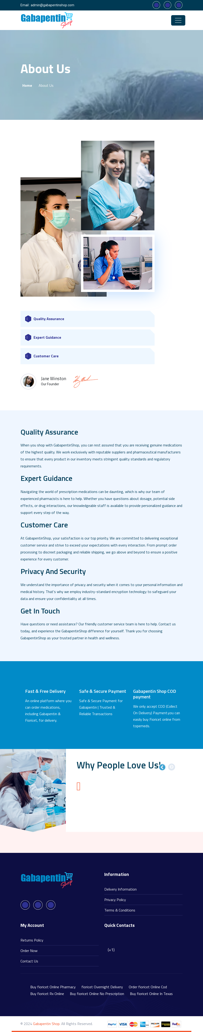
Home (27, 85)
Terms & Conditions (119, 910)
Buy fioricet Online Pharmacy (53, 987)
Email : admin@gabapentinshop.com (47, 5)
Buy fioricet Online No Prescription (97, 993)
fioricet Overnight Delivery (102, 987)
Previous (162, 767)
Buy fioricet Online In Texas (151, 993)
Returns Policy (31, 940)
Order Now (28, 950)
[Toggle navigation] (178, 20)
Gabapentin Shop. (46, 1023)
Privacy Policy (115, 899)
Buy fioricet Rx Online (47, 993)
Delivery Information (120, 889)
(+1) (111, 950)
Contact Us (29, 961)
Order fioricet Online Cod (148, 987)
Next (171, 767)
